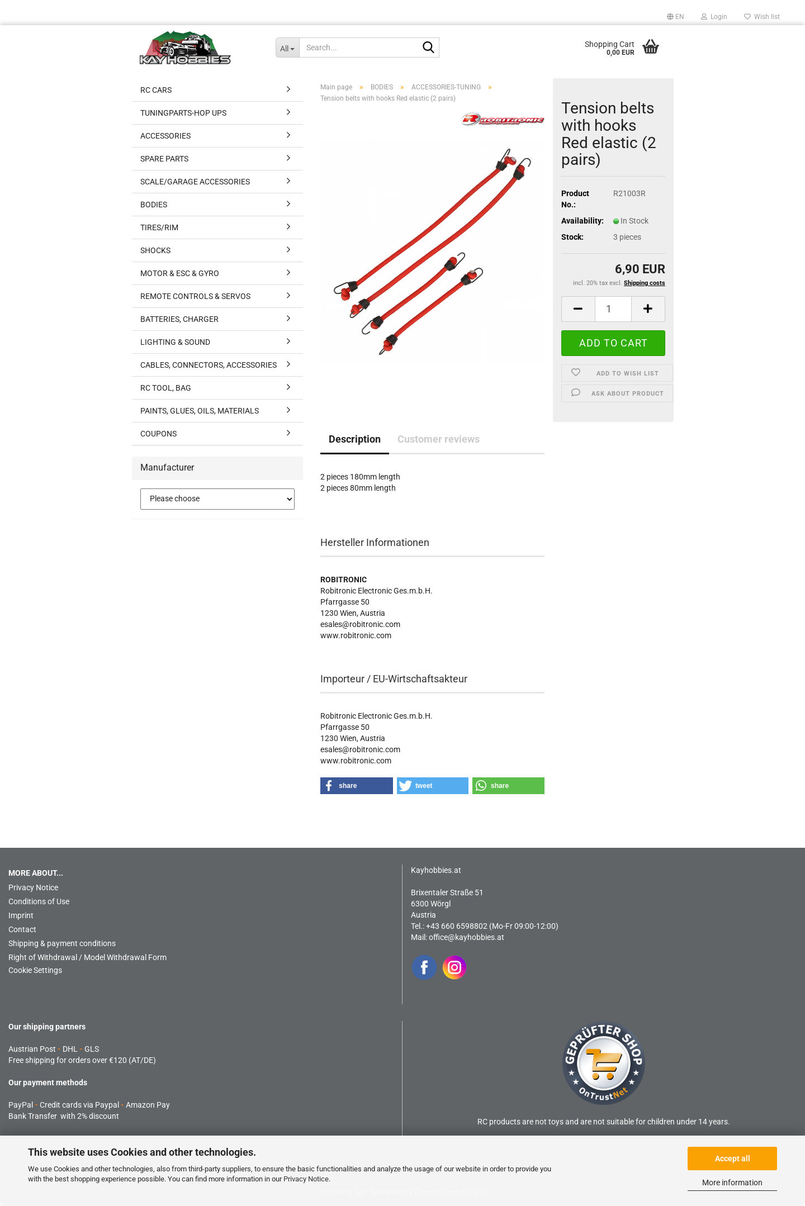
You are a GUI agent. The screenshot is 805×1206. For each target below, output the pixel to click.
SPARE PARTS (164, 158)
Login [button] (714, 17)
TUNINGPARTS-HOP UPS (183, 112)
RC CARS (156, 90)
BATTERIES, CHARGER (179, 319)
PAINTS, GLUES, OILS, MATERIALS (199, 410)
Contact (22, 929)
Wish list (762, 17)
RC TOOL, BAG (165, 387)
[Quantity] (613, 309)
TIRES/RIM (159, 227)
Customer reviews (438, 439)
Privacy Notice (306, 1179)
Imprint (21, 915)
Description (355, 439)
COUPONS (158, 433)
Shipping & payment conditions (62, 943)
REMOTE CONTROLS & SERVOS (195, 296)
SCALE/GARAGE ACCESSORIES (195, 181)
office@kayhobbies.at (466, 937)
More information (732, 1182)
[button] (676, 16)
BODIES (153, 204)
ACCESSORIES (165, 135)
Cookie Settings (35, 970)
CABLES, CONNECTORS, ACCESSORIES (208, 364)
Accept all (732, 1158)
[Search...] (288, 47)
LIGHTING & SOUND (175, 342)
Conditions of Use (38, 901)
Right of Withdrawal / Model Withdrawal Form (87, 957)
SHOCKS (155, 250)
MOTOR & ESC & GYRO (179, 273)
